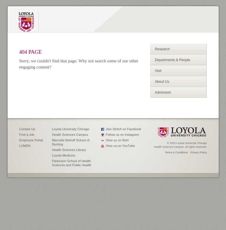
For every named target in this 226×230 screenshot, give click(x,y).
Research (162, 49)
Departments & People (172, 60)
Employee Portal (31, 140)
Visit (158, 71)
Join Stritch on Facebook (123, 129)
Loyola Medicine (63, 155)
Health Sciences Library (69, 150)
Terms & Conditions (176, 152)
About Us (162, 82)
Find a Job (26, 134)
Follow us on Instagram (122, 134)
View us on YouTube (120, 145)
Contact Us (27, 129)
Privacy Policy (198, 152)
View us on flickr (117, 140)
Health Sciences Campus (70, 134)
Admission (163, 92)
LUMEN (25, 145)
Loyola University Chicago (70, 129)
